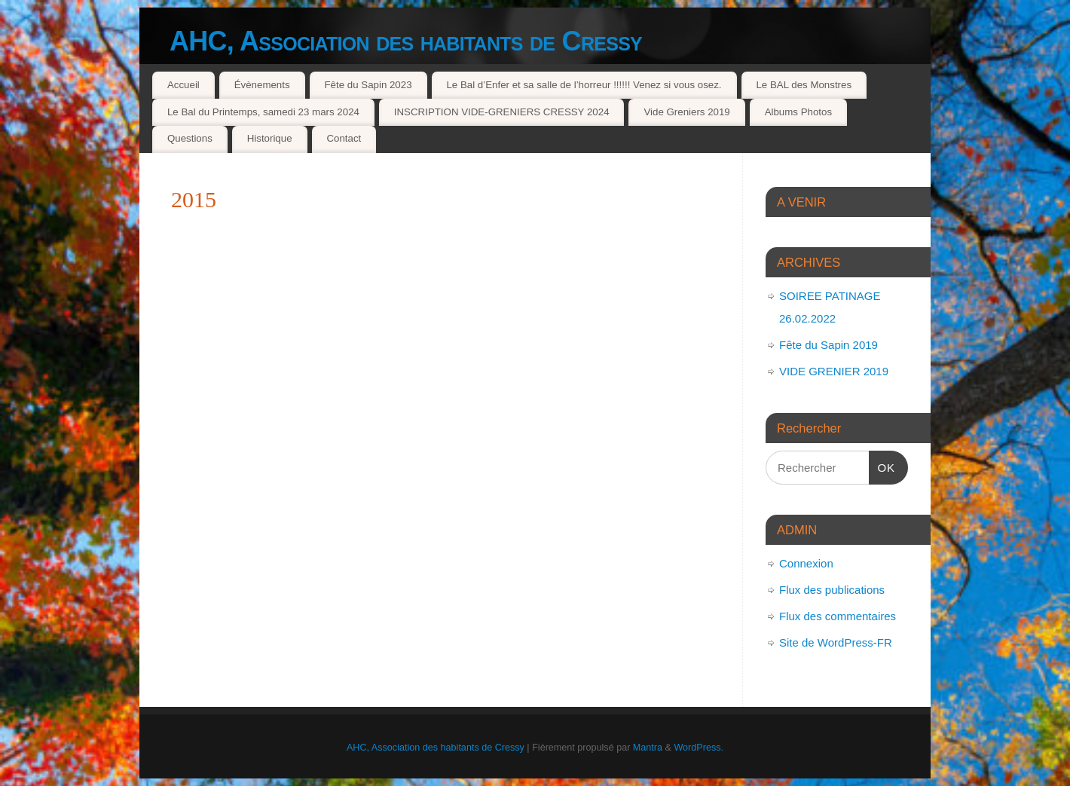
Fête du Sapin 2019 (828, 344)
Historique (269, 138)
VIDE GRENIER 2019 (833, 371)
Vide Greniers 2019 (686, 112)
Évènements (262, 84)
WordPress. (698, 747)
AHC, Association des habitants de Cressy (406, 41)
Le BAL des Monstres (803, 84)
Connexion (806, 563)
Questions (189, 138)
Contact (343, 138)
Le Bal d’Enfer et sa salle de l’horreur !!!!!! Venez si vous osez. (583, 84)
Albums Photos (798, 112)
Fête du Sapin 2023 (367, 84)
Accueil (183, 84)
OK (882, 465)
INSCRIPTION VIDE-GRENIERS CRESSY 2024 (502, 112)
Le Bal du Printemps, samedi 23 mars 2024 (263, 112)
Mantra (647, 747)
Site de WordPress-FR (835, 642)
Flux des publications (832, 589)
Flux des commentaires (837, 616)
